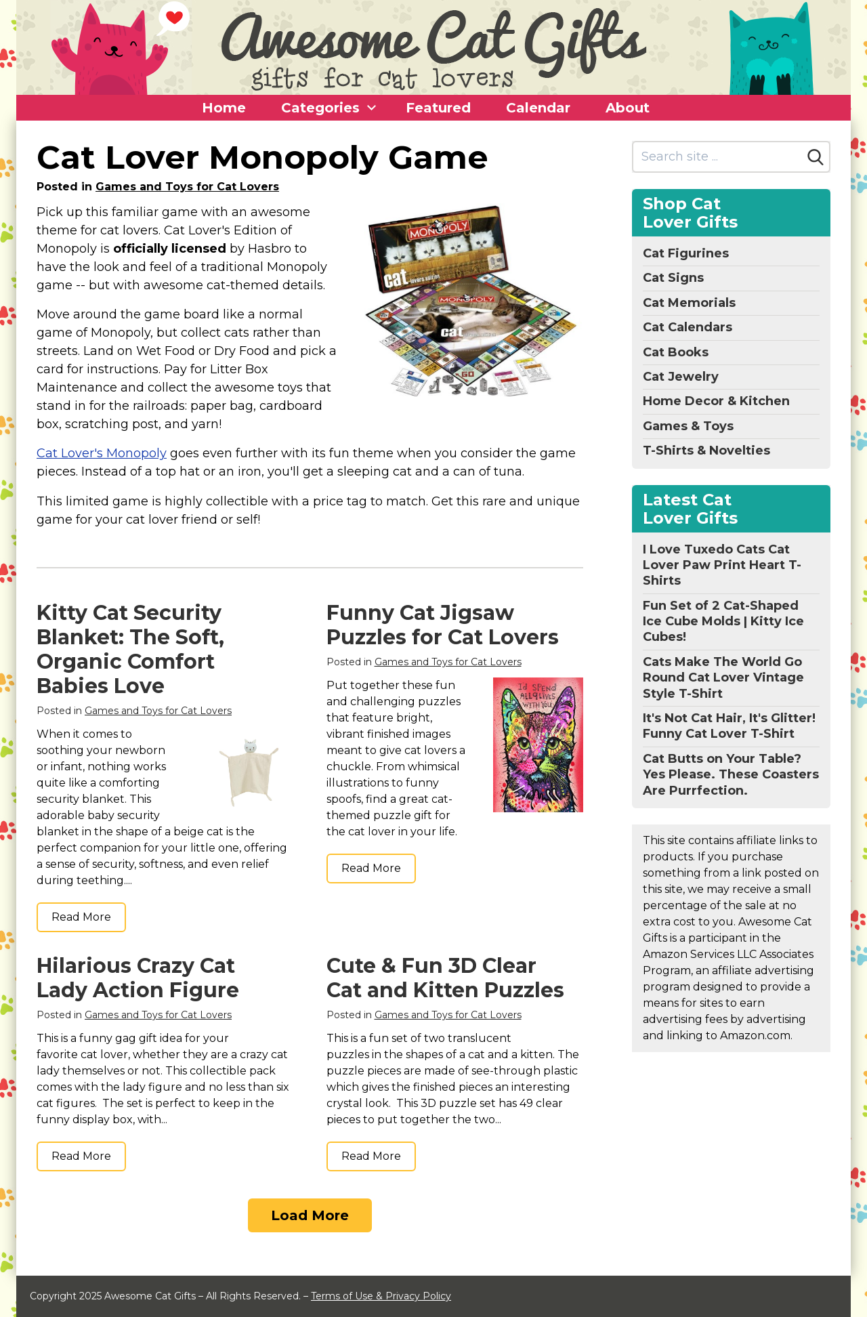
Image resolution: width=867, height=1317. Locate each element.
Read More (81, 917)
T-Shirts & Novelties (706, 450)
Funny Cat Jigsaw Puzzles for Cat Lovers (442, 625)
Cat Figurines (686, 253)
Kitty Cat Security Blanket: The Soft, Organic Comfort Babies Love (130, 649)
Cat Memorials (689, 302)
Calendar (538, 108)
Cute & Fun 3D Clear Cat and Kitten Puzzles (445, 978)
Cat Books (676, 352)
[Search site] (717, 156)
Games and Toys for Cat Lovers (187, 186)
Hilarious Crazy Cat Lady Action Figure (138, 978)
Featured (438, 108)
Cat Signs (673, 277)
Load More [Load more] (310, 1215)
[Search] (815, 157)
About (628, 108)
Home (224, 108)
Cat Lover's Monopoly (102, 453)
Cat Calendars (687, 327)
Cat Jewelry (681, 376)
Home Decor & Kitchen (716, 401)
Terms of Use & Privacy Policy (381, 1296)
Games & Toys (688, 426)
